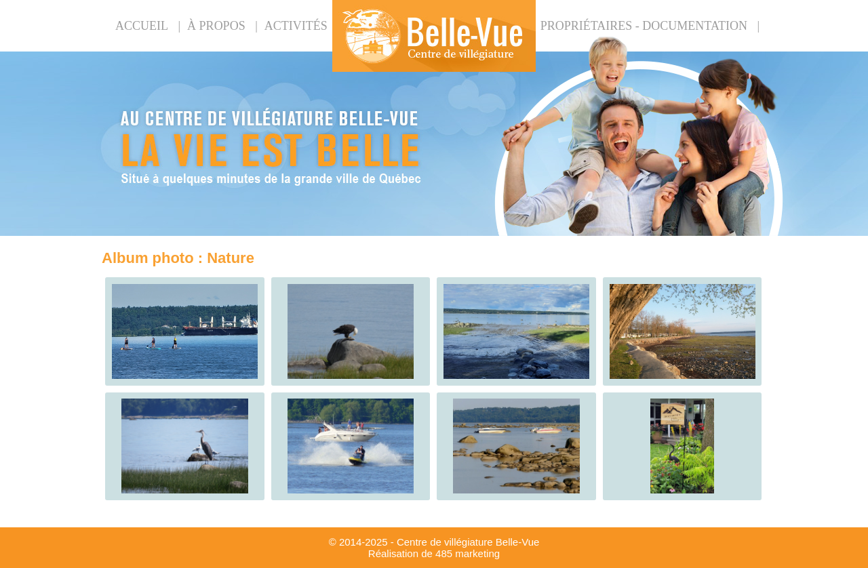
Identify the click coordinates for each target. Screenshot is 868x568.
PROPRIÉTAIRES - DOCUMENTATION (643, 26)
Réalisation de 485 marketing (434, 553)
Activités (296, 26)
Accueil (141, 26)
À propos (216, 26)
